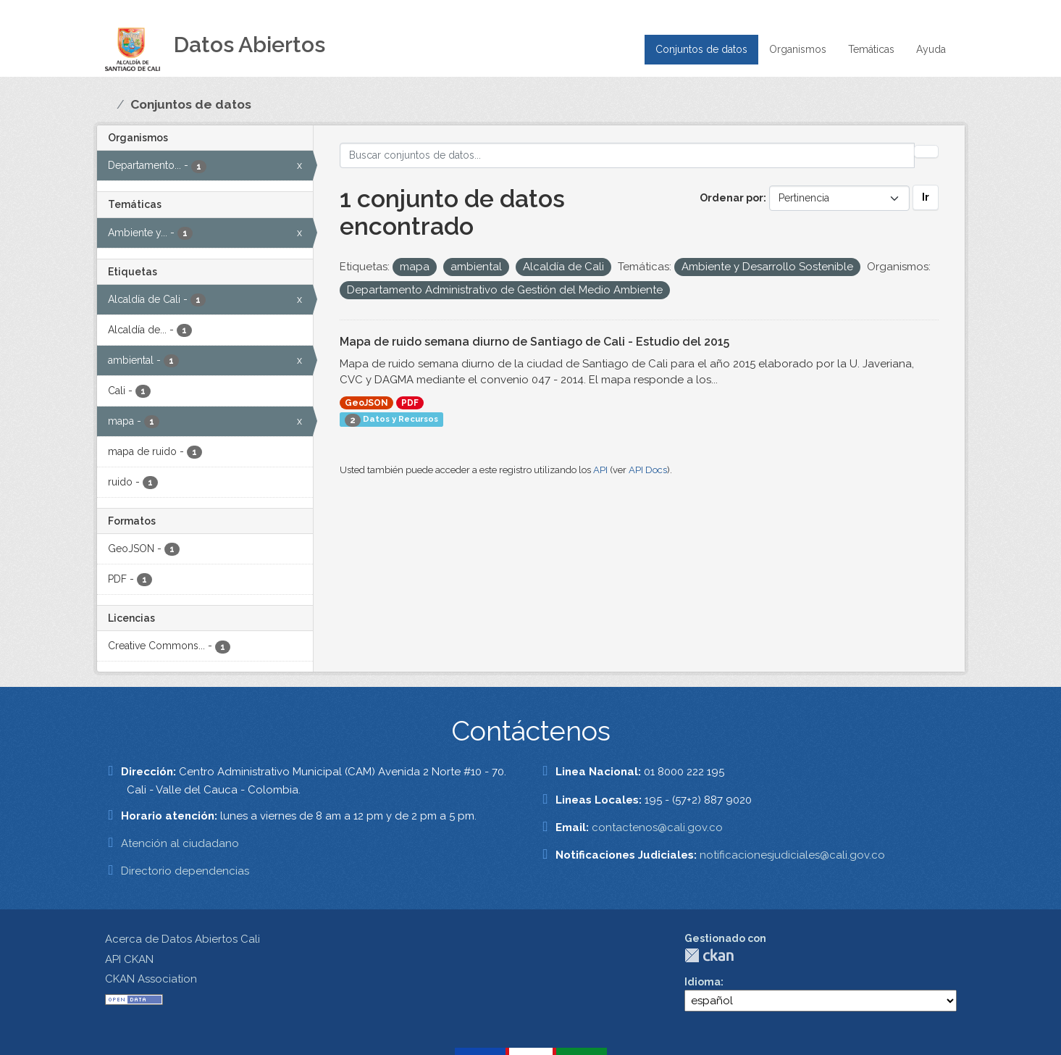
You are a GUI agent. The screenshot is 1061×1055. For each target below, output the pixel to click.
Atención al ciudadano (180, 843)
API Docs (648, 469)
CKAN (709, 955)
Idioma (702, 982)
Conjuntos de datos (701, 49)
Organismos (797, 49)
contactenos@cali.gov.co (657, 827)
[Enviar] (926, 151)
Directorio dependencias (185, 870)
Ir (925, 197)
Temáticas (871, 49)
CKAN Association (151, 978)
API (600, 469)
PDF (410, 403)
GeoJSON (366, 403)
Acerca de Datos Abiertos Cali (182, 939)
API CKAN (129, 959)
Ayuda (931, 49)
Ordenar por (731, 198)
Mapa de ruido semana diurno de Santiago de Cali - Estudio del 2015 (534, 342)
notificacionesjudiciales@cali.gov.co (792, 855)
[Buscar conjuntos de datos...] (627, 155)
